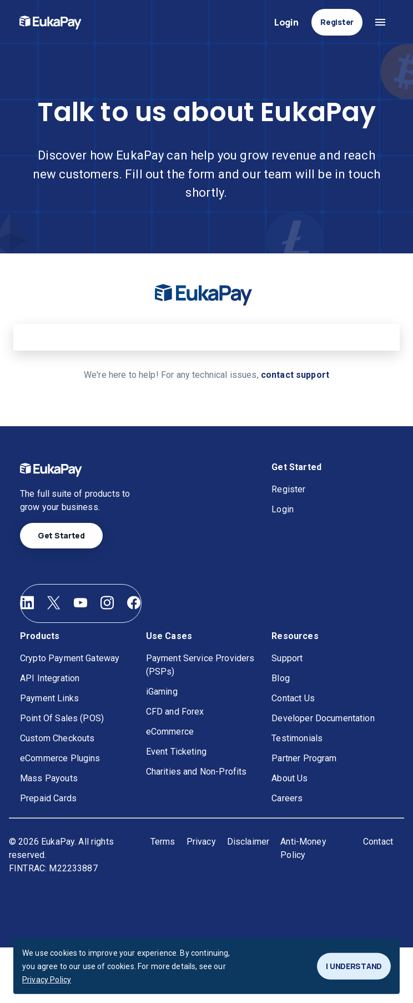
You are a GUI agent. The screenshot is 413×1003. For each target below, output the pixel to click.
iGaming (162, 691)
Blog (280, 678)
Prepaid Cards (48, 798)
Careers (287, 798)
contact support (295, 375)
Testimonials (297, 738)
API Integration (49, 678)
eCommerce (170, 731)
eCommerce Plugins (60, 758)
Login (286, 22)
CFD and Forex (175, 711)
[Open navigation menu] (380, 22)
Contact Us (293, 698)
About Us (289, 778)
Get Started (61, 535)
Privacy (201, 841)
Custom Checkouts (57, 738)
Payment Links (49, 698)
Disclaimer (248, 841)
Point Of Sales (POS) (62, 718)
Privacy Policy (46, 979)
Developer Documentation (322, 718)
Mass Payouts (49, 778)
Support (287, 658)
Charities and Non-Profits (196, 771)
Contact (378, 841)
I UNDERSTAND (354, 966)
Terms (162, 841)
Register (336, 22)
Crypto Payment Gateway (69, 658)
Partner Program (303, 758)
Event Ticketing (176, 751)
